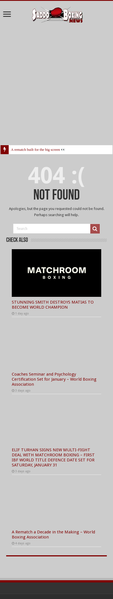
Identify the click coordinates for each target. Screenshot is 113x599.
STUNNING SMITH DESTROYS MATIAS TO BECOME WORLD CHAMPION (53, 305)
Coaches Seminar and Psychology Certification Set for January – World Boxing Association (54, 379)
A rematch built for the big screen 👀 (38, 149)
